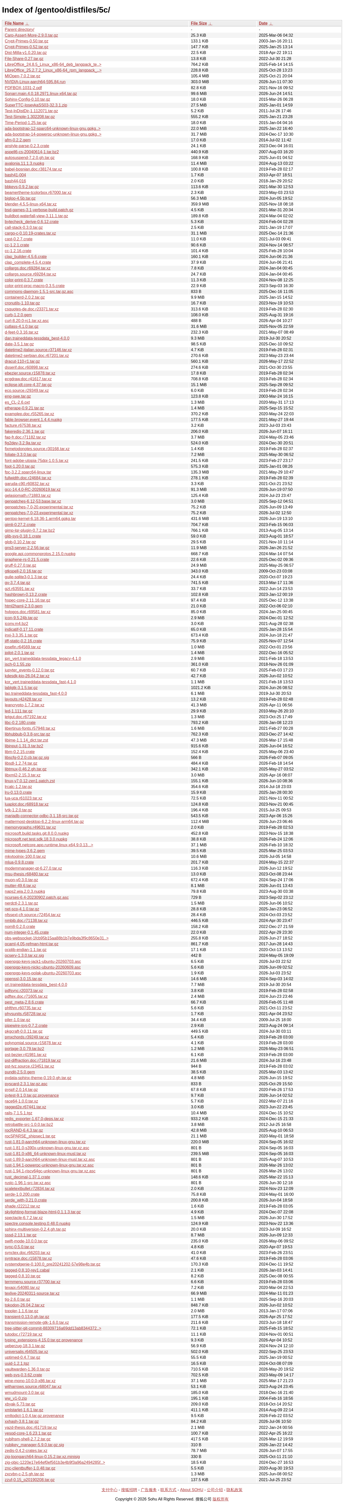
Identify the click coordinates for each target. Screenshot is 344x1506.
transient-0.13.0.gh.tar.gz (27, 1317)
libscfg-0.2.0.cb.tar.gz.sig (27, 757)
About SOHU (191, 1490)
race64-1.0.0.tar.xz (21, 1101)
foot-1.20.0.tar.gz (20, 466)
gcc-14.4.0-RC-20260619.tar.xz (33, 489)
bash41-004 (15, 175)
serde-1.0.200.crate (22, 1194)
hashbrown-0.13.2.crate (26, 594)
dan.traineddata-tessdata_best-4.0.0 (37, 338)
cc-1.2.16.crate (18, 251)
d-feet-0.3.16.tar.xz (21, 332)
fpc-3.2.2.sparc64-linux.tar (28, 472)
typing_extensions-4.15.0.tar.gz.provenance (44, 1340)
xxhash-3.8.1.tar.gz (22, 1421)
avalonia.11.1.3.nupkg (24, 163)
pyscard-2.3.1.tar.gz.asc (26, 1084)
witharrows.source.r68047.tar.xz (33, 1386)
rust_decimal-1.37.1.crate (27, 1177)
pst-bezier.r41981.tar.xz (25, 1055)
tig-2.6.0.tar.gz (17, 1299)
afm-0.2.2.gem (18, 140)
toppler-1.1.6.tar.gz (21, 1311)
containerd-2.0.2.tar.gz (25, 297)
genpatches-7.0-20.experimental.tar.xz (39, 507)
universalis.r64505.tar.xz (26, 1351)
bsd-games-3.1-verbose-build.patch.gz (39, 210)
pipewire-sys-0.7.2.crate (26, 1025)
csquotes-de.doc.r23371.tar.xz (32, 309)
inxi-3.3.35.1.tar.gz (21, 635)
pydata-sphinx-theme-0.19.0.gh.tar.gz (38, 1078)
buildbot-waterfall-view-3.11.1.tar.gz (36, 216)
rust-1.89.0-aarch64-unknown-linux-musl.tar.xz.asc (50, 1159)
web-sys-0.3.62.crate (23, 1375)
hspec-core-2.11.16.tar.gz (27, 600)
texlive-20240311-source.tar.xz (32, 1293)
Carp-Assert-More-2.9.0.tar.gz (31, 35)
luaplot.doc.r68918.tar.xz (26, 804)
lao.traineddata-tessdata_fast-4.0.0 (36, 693)
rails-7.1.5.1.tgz (18, 1113)
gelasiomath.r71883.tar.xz (28, 495)
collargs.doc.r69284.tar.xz (28, 268)
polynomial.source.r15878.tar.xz (33, 1043)
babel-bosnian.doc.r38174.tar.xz (33, 169)
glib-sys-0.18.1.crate (23, 536)
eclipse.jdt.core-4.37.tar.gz (28, 385)
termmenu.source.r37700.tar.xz (32, 1282)
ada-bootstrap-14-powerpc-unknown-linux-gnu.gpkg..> (53, 134)
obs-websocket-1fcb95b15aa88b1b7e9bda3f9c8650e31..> (57, 938)
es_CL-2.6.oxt (17, 402)
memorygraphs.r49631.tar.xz (30, 827)
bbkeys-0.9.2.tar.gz (22, 187)
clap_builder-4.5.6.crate (26, 256)
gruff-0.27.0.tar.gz (20, 565)
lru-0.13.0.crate (18, 792)
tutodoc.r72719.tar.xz (23, 1334)
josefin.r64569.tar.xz (23, 647)
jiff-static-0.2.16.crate (23, 641)
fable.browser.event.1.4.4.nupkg (33, 420)
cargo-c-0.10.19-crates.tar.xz (30, 233)
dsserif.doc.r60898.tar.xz (26, 367)
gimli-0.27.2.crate (20, 525)
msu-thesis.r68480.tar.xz (26, 874)
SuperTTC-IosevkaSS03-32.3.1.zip (36, 105)
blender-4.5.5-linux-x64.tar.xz (31, 204)
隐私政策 (234, 1490)
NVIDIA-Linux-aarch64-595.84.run (35, 82)
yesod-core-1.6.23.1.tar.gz (28, 1433)
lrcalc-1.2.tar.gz (18, 787)
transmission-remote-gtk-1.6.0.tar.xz (37, 1322)
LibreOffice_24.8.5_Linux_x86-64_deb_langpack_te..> (53, 64)
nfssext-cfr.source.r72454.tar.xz (33, 915)
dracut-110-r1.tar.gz (22, 361)
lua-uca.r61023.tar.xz (23, 798)
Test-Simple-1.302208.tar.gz (30, 117)
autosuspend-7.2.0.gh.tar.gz (30, 157)
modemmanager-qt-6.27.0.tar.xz (33, 868)
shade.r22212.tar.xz (22, 1206)
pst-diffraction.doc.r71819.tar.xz (33, 1060)
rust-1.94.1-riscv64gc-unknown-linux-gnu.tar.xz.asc (50, 1171)
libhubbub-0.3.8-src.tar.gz (27, 734)
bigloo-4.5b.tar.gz (20, 198)
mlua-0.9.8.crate (19, 862)
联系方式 (168, 1490)
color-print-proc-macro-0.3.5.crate (35, 286)
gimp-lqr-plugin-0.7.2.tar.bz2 (30, 530)
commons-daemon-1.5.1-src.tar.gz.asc (39, 291)
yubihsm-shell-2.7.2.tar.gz (28, 1439)
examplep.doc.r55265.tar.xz (29, 414)
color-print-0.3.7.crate (24, 280)
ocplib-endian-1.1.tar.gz (25, 950)
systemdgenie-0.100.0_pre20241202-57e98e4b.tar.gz (53, 1264)
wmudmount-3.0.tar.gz (24, 1392)
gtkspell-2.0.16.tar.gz (23, 571)
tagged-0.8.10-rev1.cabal (27, 1270)
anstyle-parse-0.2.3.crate (27, 146)
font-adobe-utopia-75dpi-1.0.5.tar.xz (37, 460)
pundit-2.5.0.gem (20, 1072)
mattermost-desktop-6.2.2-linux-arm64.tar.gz (44, 821)
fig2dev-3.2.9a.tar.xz (23, 443)
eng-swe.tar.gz (18, 396)
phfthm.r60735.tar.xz (23, 1008)
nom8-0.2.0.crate (20, 926)
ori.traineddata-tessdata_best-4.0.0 (36, 984)
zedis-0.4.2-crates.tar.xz (26, 1450)
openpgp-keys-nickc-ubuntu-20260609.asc (43, 967)
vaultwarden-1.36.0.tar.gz (27, 1369)
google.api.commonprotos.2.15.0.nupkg (40, 554)
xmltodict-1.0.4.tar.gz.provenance (34, 1416)
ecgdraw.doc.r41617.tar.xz (28, 379)
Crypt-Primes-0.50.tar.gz (26, 41)
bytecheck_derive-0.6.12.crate (32, 222)
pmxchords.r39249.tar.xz (27, 1037)
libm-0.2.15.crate (20, 752)
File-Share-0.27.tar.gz (24, 59)
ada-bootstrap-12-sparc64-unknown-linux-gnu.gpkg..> (53, 128)
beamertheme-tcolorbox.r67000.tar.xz (38, 192)
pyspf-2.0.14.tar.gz (21, 1089)
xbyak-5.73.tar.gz (20, 1404)
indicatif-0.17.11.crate (24, 629)
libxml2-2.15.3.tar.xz (22, 775)
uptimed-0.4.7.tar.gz (22, 1357)
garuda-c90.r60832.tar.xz (27, 484)
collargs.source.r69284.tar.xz (30, 274)
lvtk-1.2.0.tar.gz (18, 810)
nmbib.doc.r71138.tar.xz (26, 920)
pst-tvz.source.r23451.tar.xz (29, 1066)
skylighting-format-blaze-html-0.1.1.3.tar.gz (43, 1212)
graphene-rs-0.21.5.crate (27, 559)
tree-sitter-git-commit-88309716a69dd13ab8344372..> (53, 1328)
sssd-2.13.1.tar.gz (20, 1235)
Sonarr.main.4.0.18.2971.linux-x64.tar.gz (41, 93)
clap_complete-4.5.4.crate (28, 262)
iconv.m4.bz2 (16, 623)
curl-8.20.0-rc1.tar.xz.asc (27, 321)
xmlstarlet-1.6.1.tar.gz (24, 1410)
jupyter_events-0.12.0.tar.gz (29, 670)
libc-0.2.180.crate (20, 722)
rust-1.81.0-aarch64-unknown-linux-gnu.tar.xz (45, 1142)
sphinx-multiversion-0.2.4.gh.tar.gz (35, 1229)
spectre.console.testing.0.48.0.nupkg (37, 1223)
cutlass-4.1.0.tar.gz (21, 326)
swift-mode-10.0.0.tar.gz (26, 1241)
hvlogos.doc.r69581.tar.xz (28, 612)
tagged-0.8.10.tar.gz (22, 1276)
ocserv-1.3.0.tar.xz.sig (24, 955)
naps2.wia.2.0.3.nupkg (25, 891)
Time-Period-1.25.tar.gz (26, 123)
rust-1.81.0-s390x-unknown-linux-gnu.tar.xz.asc (47, 1148)
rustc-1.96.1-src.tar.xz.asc (28, 1183)
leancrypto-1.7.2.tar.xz (24, 705)
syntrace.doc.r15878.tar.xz (28, 1258)
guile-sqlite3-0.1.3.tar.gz (26, 577)
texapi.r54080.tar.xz (22, 1287)
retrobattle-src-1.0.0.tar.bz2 (29, 1124)
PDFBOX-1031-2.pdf (23, 88)
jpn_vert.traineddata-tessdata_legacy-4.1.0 (43, 658)
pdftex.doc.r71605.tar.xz (26, 996)
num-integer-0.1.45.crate (27, 932)
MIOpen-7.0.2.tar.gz (22, 76)
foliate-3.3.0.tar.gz (21, 454)
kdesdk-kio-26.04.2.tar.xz (27, 676)
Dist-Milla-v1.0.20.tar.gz (26, 52)
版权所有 (221, 1499)
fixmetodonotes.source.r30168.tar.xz (37, 449)
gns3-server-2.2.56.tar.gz (27, 548)
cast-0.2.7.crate (18, 239)
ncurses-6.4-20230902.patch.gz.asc (37, 897)
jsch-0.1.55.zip (18, 664)
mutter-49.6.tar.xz (20, 886)
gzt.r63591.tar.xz (19, 589)
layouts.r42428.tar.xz (23, 699)
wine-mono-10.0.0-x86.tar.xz (30, 1381)
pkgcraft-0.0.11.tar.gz (23, 1031)
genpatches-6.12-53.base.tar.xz (33, 501)
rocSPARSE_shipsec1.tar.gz (30, 1136)
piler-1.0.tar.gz (17, 1020)
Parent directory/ (19, 29)
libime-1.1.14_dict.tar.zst (26, 740)
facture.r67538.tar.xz (23, 425)
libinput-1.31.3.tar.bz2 (24, 746)
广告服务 (149, 1490)
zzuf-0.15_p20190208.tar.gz (30, 1480)
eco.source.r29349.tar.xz (27, 390)
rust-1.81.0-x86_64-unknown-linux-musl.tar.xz (45, 1154)
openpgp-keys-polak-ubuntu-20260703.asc (43, 973)
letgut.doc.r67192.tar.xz (25, 717)
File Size (199, 23)
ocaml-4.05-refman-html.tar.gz (31, 944)
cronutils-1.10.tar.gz (22, 303)
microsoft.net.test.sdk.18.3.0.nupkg (36, 839)
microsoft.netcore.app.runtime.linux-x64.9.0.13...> (49, 845)
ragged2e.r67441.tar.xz (25, 1107)
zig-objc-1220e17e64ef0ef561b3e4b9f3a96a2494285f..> (55, 1462)
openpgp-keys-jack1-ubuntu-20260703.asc (43, 961)
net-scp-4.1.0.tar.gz (22, 909)
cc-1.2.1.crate (17, 245)
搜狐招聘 (129, 1490)
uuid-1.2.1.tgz (17, 1363)
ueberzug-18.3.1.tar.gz (25, 1346)
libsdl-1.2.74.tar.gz (21, 763)
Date (263, 23)
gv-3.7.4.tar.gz (17, 583)
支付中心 (110, 1490)
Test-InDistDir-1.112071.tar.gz (31, 111)
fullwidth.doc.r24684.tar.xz (28, 478)
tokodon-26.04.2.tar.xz (24, 1305)
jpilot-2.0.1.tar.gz (19, 653)
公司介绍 (215, 1490)
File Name (14, 23)
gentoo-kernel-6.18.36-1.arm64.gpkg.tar (40, 518)
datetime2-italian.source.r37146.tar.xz (38, 350)
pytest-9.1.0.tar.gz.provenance (32, 1095)
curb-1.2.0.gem (18, 315)
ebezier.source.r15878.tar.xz (30, 373)
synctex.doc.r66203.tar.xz (27, 1253)
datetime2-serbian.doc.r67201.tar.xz (37, 355)
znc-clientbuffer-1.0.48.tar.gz (30, 1468)
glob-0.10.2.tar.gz (20, 542)
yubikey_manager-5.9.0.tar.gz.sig (34, 1445)
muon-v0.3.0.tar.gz (21, 880)
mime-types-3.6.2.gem (25, 851)
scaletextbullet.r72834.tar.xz (30, 1188)
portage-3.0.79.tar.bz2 (24, 1049)
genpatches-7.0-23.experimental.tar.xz (39, 513)
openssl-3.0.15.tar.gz (23, 979)
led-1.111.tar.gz (18, 711)
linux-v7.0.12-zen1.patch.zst (30, 781)
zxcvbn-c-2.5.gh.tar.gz (24, 1474)
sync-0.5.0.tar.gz (19, 1247)
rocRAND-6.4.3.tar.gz (24, 1130)
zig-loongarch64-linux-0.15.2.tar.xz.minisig (42, 1457)
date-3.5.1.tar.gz (19, 344)
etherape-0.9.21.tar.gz (24, 408)
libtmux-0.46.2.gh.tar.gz (25, 769)
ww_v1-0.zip (16, 1398)
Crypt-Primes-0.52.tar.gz (26, 47)
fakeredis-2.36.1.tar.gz (24, 431)
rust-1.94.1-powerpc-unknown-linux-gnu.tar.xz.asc (49, 1165)
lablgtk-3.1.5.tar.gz (21, 688)
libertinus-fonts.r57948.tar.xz (30, 728)
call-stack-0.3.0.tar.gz (24, 227)
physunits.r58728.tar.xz (25, 1014)
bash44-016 (15, 181)
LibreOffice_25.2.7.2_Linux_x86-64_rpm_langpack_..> (53, 70)
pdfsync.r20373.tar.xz (24, 991)
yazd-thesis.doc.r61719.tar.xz (31, 1427)
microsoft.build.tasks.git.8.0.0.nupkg (37, 833)
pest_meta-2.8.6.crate (24, 1002)
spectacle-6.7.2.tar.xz (24, 1218)
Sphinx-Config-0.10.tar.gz (27, 99)
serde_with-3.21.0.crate (26, 1200)
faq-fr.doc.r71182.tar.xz (25, 437)
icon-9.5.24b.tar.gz (21, 618)
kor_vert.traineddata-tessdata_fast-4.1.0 (40, 682)
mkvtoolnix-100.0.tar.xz (25, 856)
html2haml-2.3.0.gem (23, 606)
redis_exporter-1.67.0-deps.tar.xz (34, 1119)
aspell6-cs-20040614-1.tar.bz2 (32, 152)
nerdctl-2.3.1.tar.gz (21, 903)
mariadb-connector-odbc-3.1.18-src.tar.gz (41, 816)
